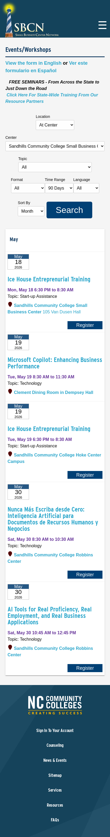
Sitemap (55, 775)
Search (69, 210)
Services (55, 790)
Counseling (55, 745)
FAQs (55, 819)
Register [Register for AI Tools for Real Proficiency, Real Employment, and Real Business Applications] (85, 668)
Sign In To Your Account (55, 730)
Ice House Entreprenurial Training (49, 279)
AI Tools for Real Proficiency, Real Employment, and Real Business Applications (50, 615)
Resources (55, 805)
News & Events (55, 760)
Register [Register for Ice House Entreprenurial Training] (85, 325)
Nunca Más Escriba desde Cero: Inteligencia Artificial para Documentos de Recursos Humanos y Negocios (53, 518)
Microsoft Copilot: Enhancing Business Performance (55, 363)
